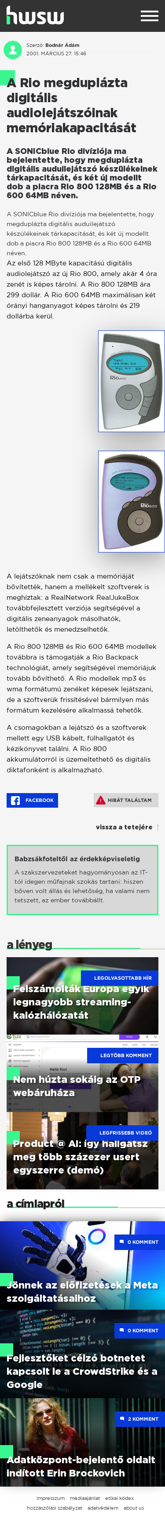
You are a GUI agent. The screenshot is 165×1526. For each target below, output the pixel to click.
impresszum (51, 1498)
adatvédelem (103, 1508)
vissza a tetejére (124, 827)
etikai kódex (119, 1498)
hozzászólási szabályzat (54, 1508)
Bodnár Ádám (62, 45)
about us (134, 1508)
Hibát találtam (124, 800)
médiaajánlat (85, 1498)
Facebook (32, 800)
